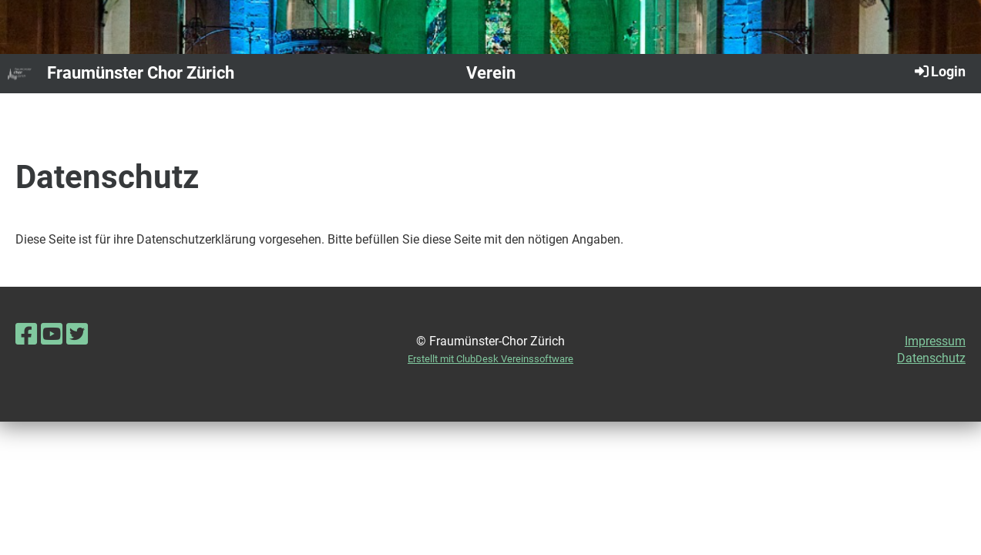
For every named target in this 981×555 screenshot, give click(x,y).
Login (939, 71)
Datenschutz (931, 358)
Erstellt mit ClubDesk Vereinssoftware (490, 359)
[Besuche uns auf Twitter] (77, 334)
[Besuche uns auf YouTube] (51, 334)
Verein (491, 72)
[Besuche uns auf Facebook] (26, 334)
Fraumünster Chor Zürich (140, 72)
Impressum (935, 341)
